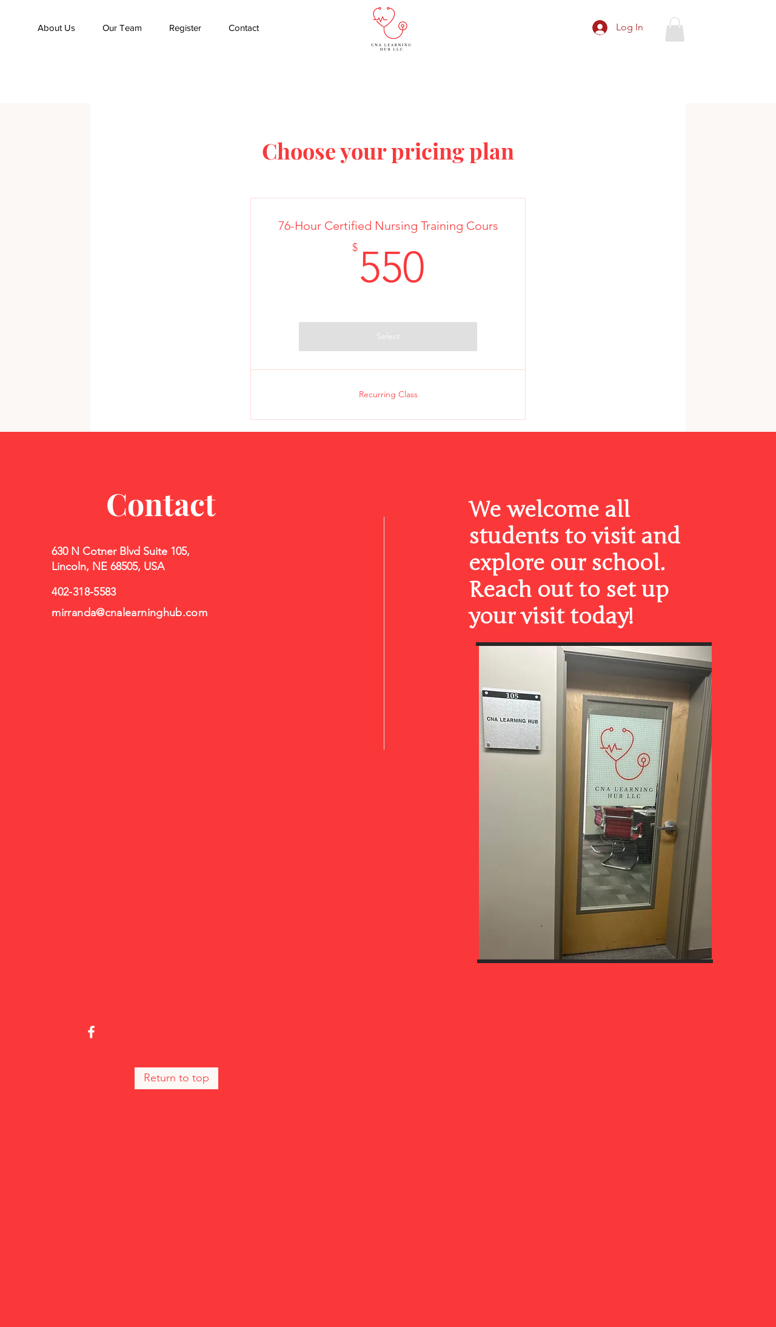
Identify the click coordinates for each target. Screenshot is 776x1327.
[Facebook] (91, 1032)
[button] (674, 29)
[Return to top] (176, 1078)
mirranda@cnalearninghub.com (129, 612)
